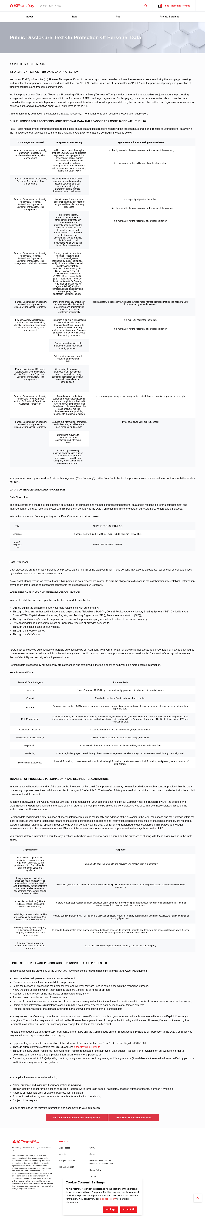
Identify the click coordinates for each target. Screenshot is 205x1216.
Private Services (169, 16)
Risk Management (66, 1167)
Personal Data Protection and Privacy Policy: (77, 1117)
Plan (118, 16)
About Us (62, 1154)
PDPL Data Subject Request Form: (134, 1117)
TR (90, 1176)
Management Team (67, 1160)
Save (74, 16)
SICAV (92, 1148)
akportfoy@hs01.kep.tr (86, 1047)
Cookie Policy (95, 1170)
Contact (92, 1154)
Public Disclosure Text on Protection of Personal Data (101, 1162)
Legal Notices (64, 1148)
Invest (29, 16)
